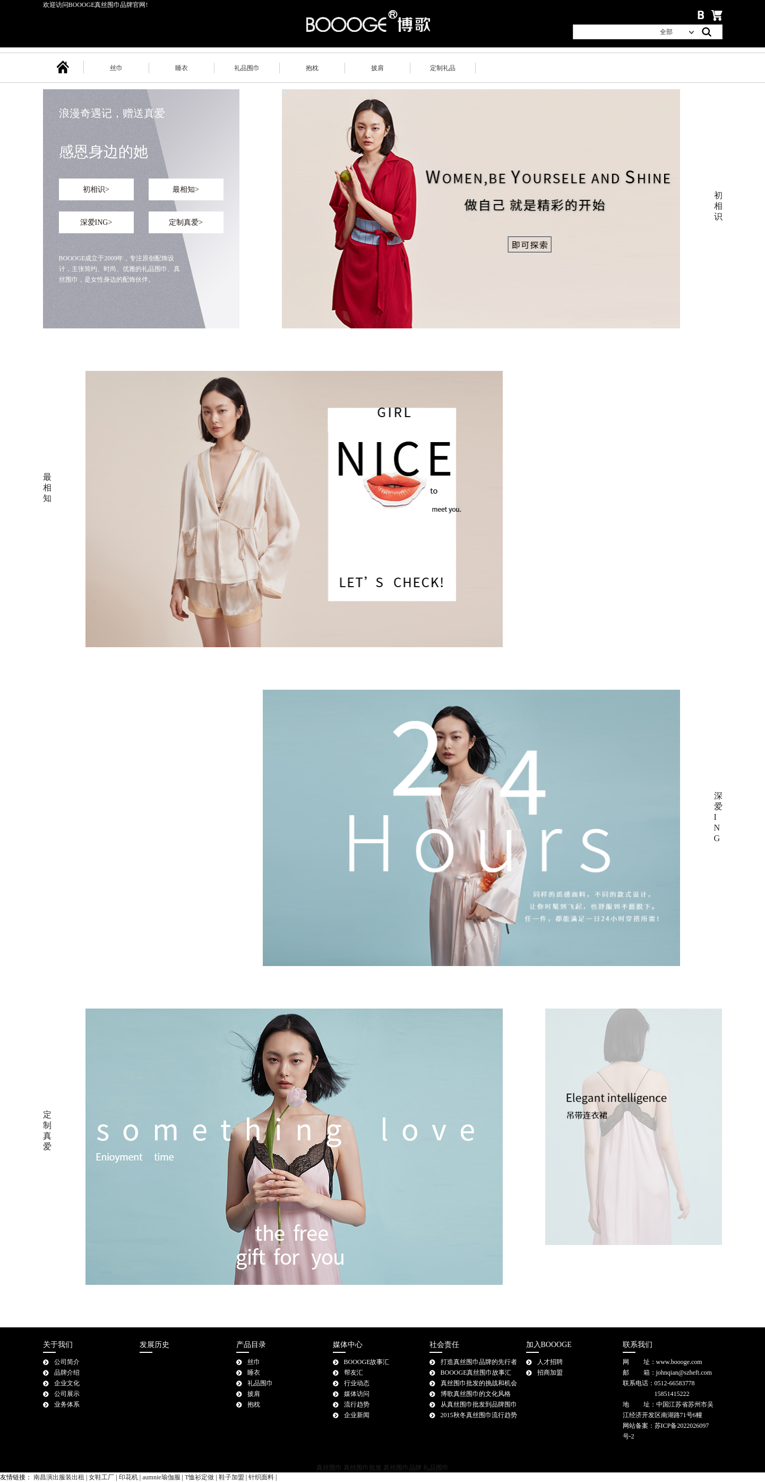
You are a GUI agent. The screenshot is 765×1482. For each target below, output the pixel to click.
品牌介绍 (67, 1372)
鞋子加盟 (231, 1477)
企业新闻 (356, 1415)
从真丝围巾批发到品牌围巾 (479, 1404)
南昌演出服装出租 (58, 1477)
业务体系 (67, 1404)
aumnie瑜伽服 (161, 1477)
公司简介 (67, 1362)
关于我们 (58, 1345)
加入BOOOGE (549, 1345)
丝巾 (116, 68)
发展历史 (154, 1345)
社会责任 (444, 1345)
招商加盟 (550, 1372)
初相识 (96, 189)
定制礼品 (442, 68)
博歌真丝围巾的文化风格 (476, 1394)
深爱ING (96, 222)
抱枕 (312, 68)
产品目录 (251, 1345)
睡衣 (181, 68)
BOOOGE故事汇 (367, 1362)
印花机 (128, 1477)
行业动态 (356, 1383)
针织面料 (261, 1477)
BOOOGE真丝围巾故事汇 (476, 1372)
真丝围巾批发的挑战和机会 (479, 1383)
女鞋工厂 (101, 1477)
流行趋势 (356, 1404)
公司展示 (67, 1394)
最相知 (186, 189)
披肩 (377, 68)
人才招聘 (550, 1362)
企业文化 (67, 1383)
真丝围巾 (329, 1467)
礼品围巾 (247, 68)
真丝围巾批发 (362, 1467)
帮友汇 (353, 1372)
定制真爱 (186, 222)
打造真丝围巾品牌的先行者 (479, 1362)
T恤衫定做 (199, 1477)
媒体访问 (356, 1394)
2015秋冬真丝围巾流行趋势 (479, 1415)
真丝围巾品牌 (402, 1467)
